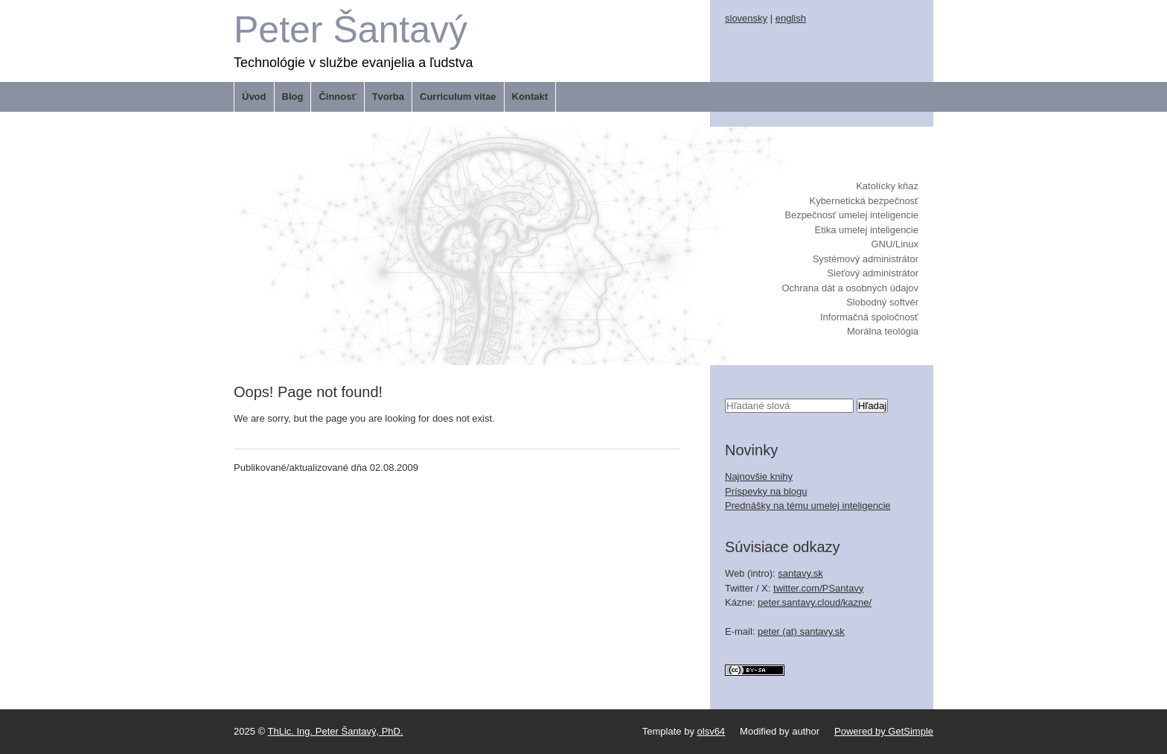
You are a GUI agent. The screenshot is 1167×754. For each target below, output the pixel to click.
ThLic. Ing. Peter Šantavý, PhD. (335, 731)
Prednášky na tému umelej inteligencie (808, 505)
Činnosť (337, 96)
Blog (293, 96)
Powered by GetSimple (883, 731)
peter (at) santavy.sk (801, 631)
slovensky (746, 18)
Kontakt (530, 96)
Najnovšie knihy (759, 476)
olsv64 (711, 731)
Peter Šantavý (350, 30)
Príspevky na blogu (766, 491)
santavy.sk (800, 573)
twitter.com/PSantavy (818, 588)
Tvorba (388, 96)
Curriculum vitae (458, 96)
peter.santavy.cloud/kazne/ (815, 602)
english (791, 18)
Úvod (254, 96)
